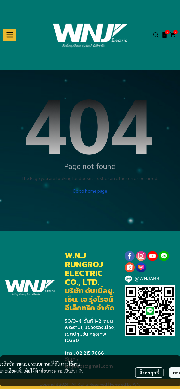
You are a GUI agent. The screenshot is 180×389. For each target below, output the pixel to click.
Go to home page (90, 191)
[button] (156, 34)
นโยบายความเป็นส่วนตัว (61, 370)
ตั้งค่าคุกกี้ (149, 372)
